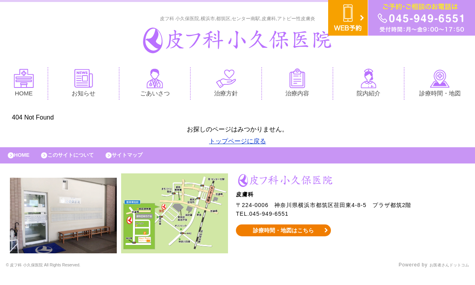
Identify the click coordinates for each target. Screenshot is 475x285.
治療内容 (297, 84)
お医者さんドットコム (443, 271)
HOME (24, 84)
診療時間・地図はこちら (283, 236)
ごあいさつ (155, 84)
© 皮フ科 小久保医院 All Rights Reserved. (56, 271)
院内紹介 (368, 84)
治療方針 (226, 84)
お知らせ (83, 84)
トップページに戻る (237, 143)
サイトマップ (145, 159)
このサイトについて (80, 159)
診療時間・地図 (440, 84)
